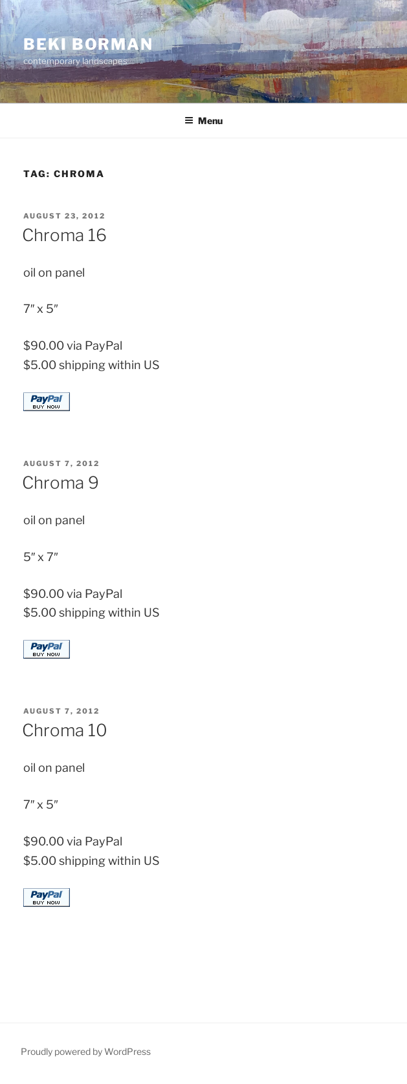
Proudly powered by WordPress (86, 1051)
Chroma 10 (64, 730)
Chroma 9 (60, 483)
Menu (203, 120)
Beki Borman (88, 44)
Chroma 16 (64, 235)
